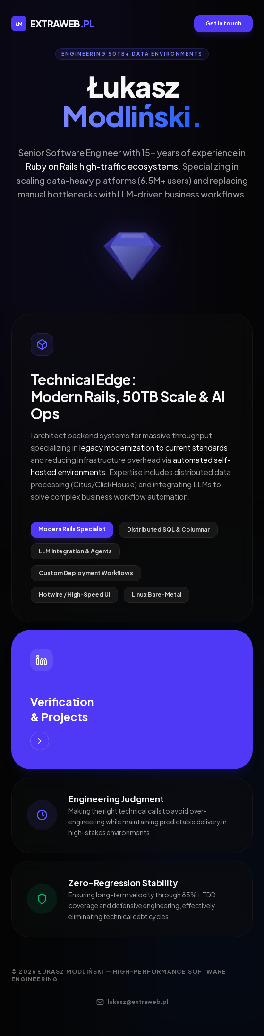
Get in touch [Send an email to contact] (223, 23)
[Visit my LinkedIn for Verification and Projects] (132, 699)
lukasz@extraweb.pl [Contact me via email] (132, 1002)
